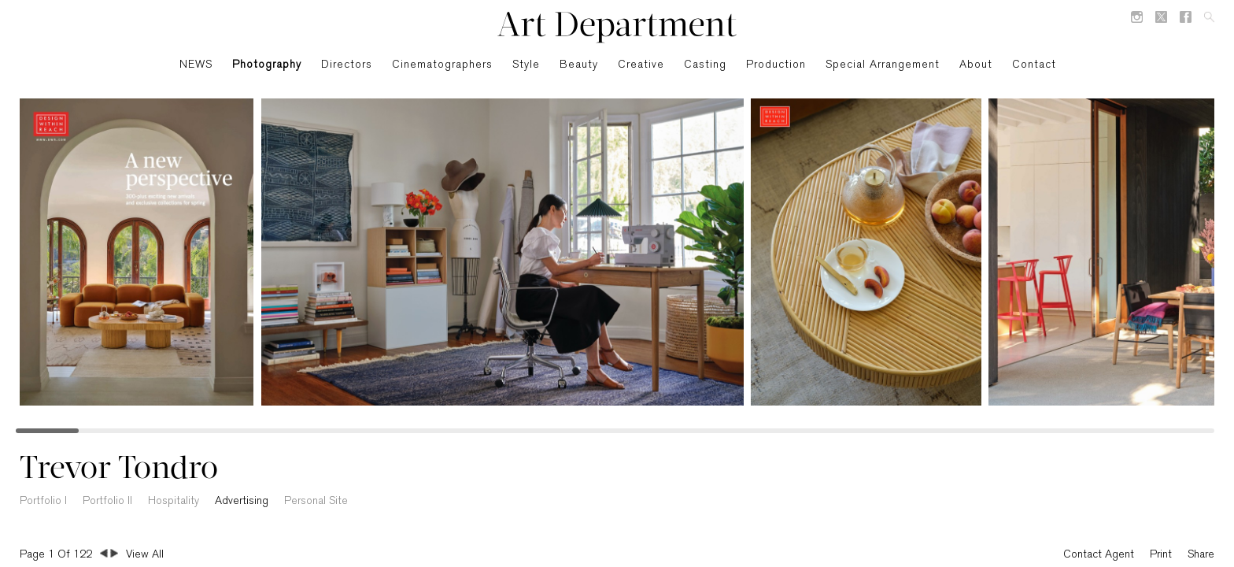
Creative (641, 65)
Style (526, 65)
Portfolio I (43, 501)
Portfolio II (107, 501)
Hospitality (173, 501)
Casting (705, 65)
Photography (266, 65)
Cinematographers (442, 65)
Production (776, 65)
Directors (346, 65)
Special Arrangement (883, 65)
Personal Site (316, 501)
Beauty (579, 65)
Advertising (241, 501)
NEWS (195, 65)
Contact (1034, 65)
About (975, 65)
